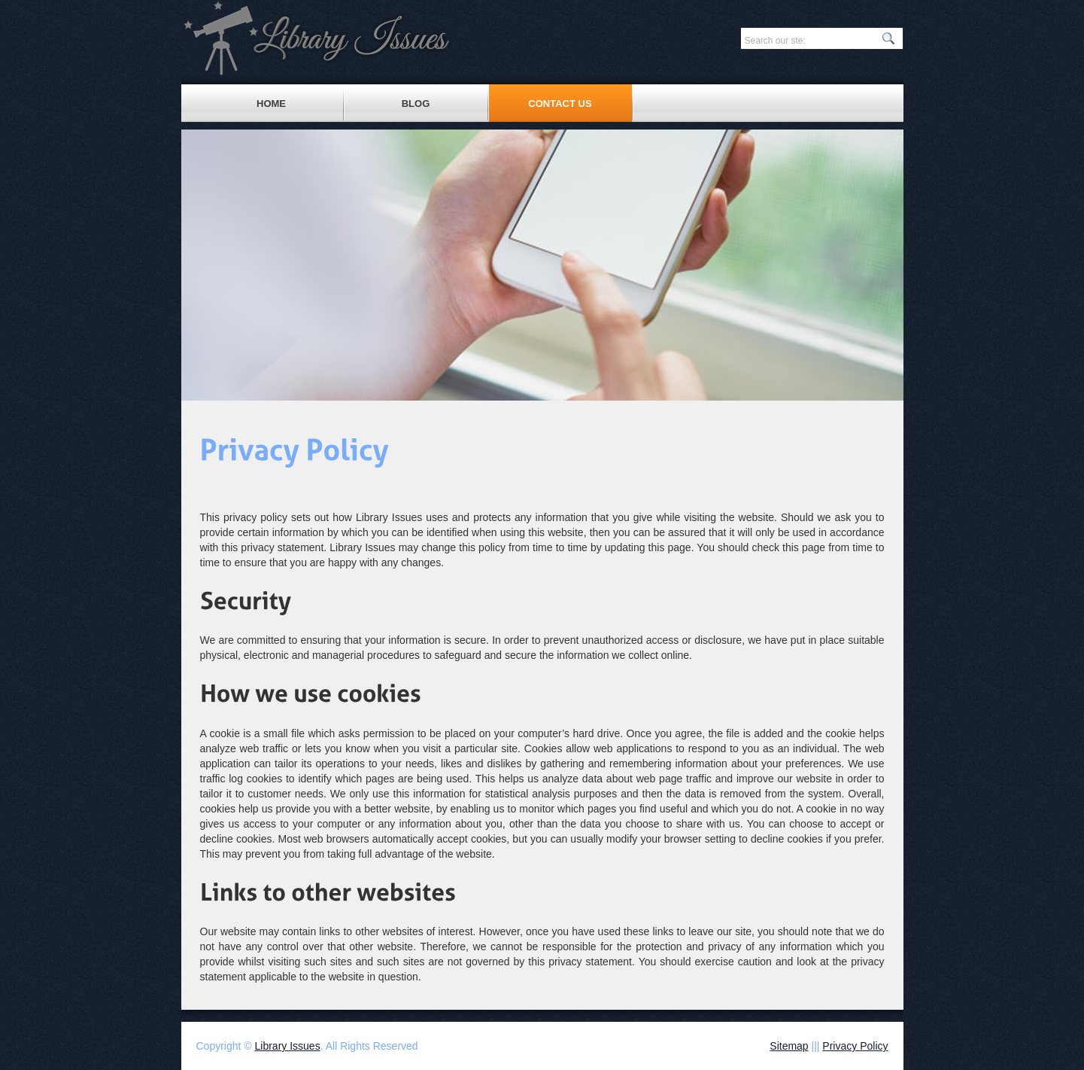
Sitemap (789, 1046)
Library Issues (287, 1046)
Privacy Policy (855, 1046)
